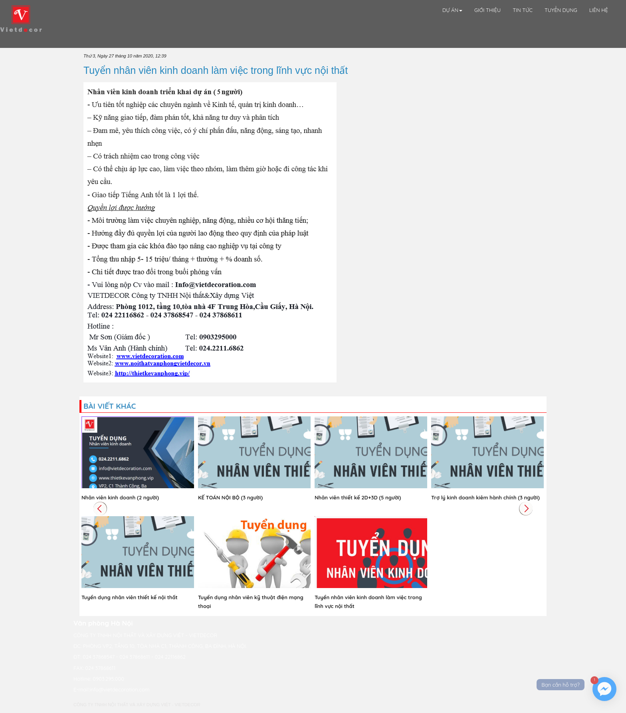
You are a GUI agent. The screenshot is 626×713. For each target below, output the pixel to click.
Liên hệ (598, 10)
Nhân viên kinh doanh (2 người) (120, 497)
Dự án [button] (452, 10)
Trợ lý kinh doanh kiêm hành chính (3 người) (485, 497)
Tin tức (523, 10)
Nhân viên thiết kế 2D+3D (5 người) (358, 497)
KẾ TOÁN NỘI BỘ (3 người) (230, 497)
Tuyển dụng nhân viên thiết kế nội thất (129, 597)
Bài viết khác (109, 406)
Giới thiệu (487, 10)
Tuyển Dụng (561, 10)
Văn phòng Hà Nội (103, 623)
